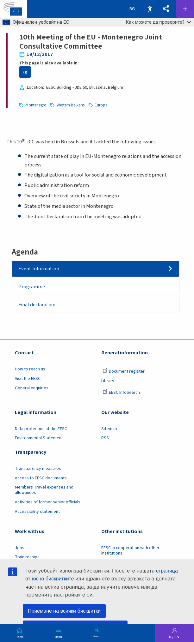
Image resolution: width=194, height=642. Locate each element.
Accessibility (150, 9)
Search (96, 636)
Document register (124, 371)
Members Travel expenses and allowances (44, 490)
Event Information (38, 269)
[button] (166, 9)
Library (107, 381)
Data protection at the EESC (41, 429)
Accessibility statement (37, 511)
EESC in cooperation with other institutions (130, 550)
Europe (101, 105)
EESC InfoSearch (121, 392)
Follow (185, 9)
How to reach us (30, 369)
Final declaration (36, 305)
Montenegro (36, 105)
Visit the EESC (28, 378)
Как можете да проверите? (158, 22)
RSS (105, 438)
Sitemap (109, 429)
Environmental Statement (39, 438)
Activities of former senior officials (47, 502)
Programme (31, 287)
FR (24, 72)
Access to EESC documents (41, 478)
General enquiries (31, 388)
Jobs (19, 548)
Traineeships (27, 557)
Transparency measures (38, 468)
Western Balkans (70, 105)
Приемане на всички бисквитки (64, 611)
